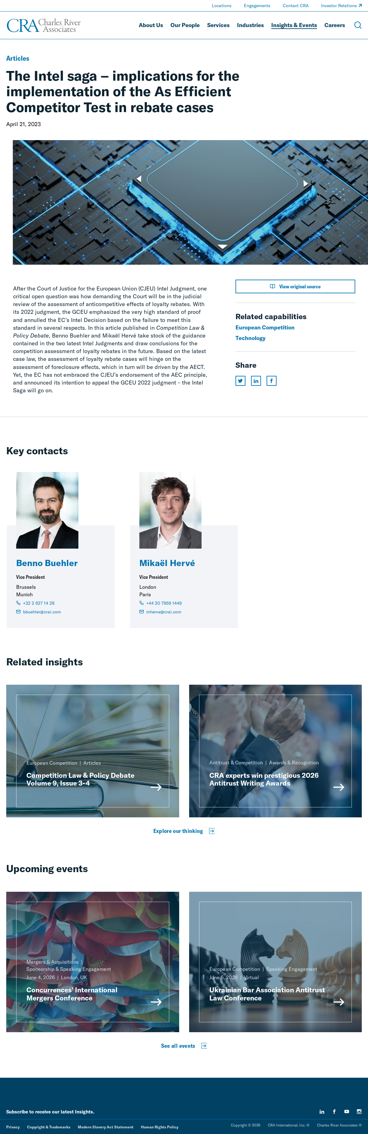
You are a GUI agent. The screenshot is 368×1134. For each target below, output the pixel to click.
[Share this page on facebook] (272, 381)
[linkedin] (321, 1111)
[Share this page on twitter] (240, 381)
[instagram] (359, 1111)
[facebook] (334, 1111)
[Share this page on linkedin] (256, 381)
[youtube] (346, 1111)
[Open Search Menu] (358, 25)
